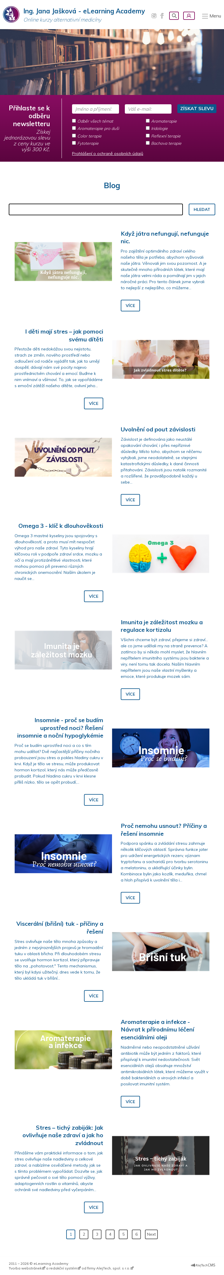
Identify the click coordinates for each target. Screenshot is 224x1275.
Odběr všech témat (95, 121)
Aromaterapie (164, 121)
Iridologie (159, 128)
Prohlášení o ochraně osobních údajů (107, 153)
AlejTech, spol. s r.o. (113, 1268)
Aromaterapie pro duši (98, 128)
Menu (215, 15)
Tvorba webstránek (25, 1268)
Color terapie (89, 136)
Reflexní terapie (166, 136)
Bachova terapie (166, 143)
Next (151, 1234)
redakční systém (63, 1268)
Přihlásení (189, 16)
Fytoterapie (88, 143)
